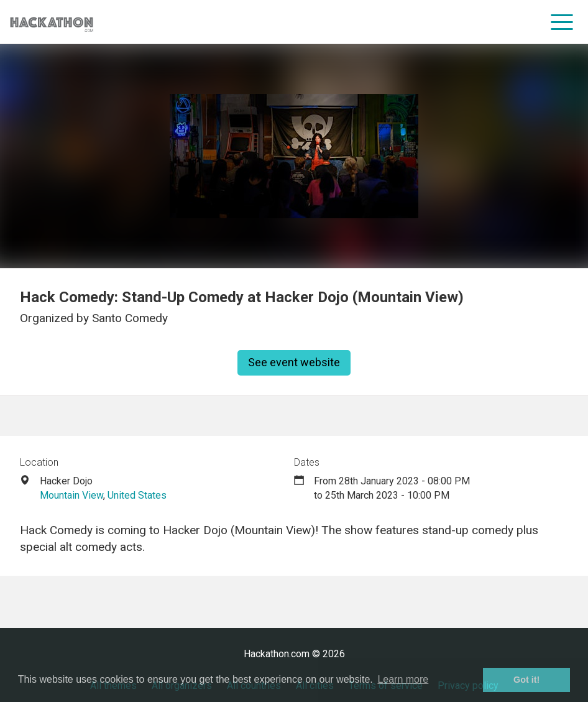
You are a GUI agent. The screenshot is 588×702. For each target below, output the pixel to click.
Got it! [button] (526, 680)
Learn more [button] (402, 679)
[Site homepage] (51, 22)
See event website (294, 362)
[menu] (562, 22)
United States (137, 495)
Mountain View (71, 495)
